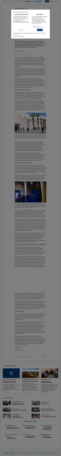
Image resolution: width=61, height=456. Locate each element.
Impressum (22, 36)
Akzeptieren (40, 29)
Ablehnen (21, 29)
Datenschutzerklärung (16, 21)
